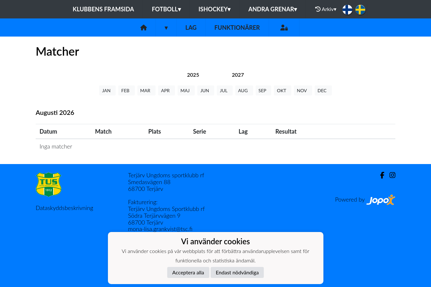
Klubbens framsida (103, 9)
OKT (282, 90)
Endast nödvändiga (237, 272)
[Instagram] (389, 175)
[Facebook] (379, 175)
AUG (244, 90)
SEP (264, 90)
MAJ (186, 90)
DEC (323, 90)
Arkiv (325, 9)
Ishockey (215, 9)
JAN (107, 90)
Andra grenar (272, 9)
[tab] (193, 74)
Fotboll (166, 9)
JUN (205, 90)
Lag (191, 27)
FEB (126, 90)
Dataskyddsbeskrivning (64, 207)
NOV (303, 90)
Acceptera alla (188, 272)
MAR (146, 90)
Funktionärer (237, 27)
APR (166, 90)
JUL (224, 90)
